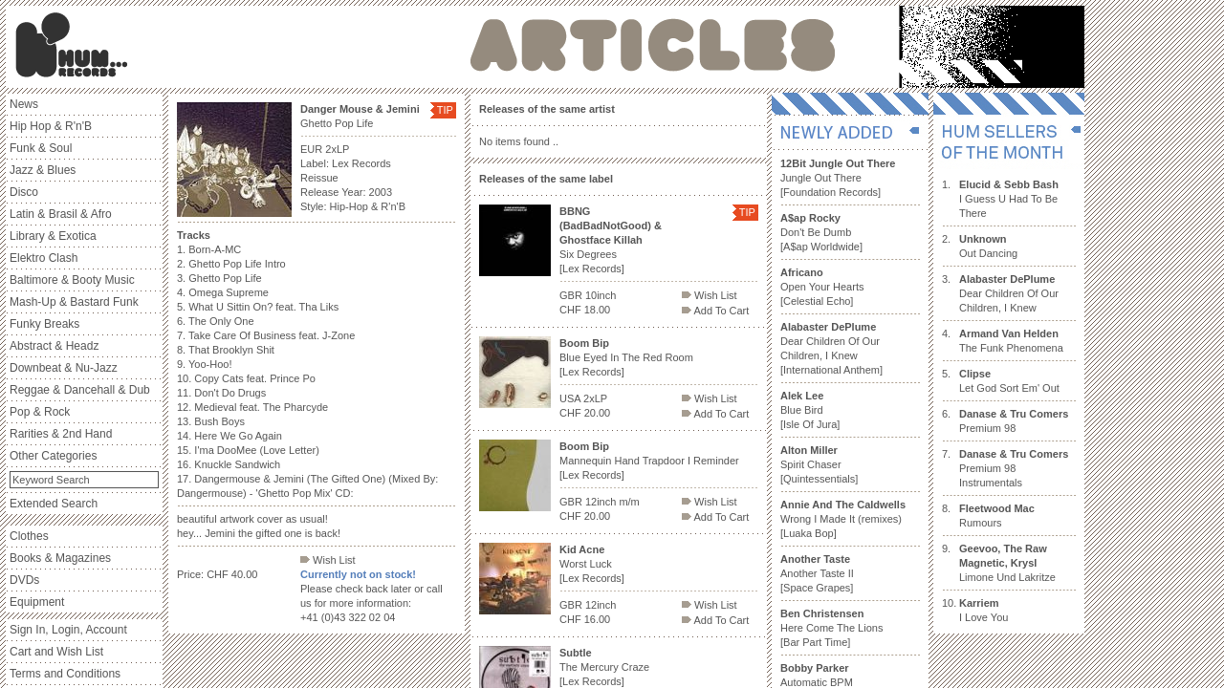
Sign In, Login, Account (68, 629)
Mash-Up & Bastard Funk (74, 302)
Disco (24, 192)
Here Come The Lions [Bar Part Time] (831, 628)
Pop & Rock (40, 412)
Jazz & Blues (43, 170)
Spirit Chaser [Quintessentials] (819, 464)
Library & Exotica (53, 236)
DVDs (24, 580)
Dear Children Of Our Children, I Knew (1009, 293)
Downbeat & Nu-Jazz (64, 368)
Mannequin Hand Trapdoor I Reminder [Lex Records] (649, 461)
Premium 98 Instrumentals (1013, 468)
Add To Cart (715, 310)
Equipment (37, 602)
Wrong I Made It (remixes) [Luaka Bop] (843, 519)
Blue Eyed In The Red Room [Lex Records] (626, 357)
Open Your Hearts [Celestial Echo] (821, 287)
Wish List (328, 560)
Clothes (29, 536)
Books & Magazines (60, 558)
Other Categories (53, 455)
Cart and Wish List (56, 651)
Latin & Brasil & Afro (61, 214)
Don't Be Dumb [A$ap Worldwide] (821, 232)
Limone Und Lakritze (1007, 563)
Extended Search (54, 503)
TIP (445, 110)
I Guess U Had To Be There (1009, 199)
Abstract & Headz (54, 346)
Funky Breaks (44, 324)
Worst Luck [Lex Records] (591, 564)
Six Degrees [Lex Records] (610, 239)
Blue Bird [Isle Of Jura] (810, 410)
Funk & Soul (41, 148)
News (24, 104)
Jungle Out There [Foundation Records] (837, 178)
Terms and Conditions (65, 673)
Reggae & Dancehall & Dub (80, 390)
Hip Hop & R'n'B (51, 126)
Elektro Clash (43, 258)
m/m (629, 501)
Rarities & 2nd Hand (61, 434)
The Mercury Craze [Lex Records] (604, 667)
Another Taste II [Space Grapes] (817, 573)
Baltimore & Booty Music (72, 280)
